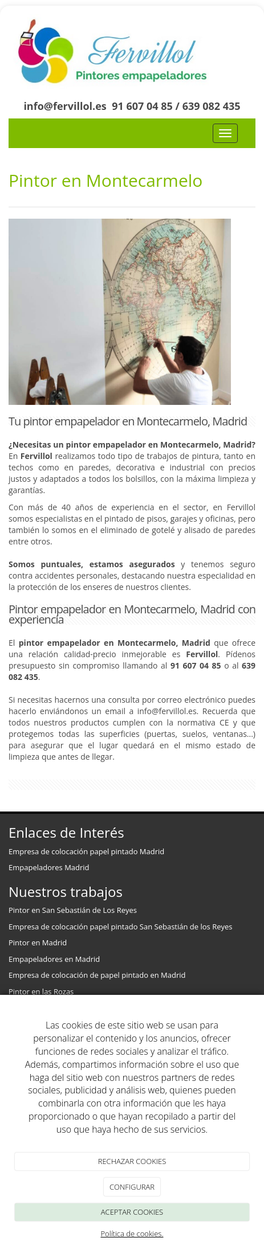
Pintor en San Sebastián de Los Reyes (73, 910)
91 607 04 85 (142, 106)
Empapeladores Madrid (49, 867)
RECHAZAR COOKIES (132, 1161)
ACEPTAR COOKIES (132, 1212)
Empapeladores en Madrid (55, 959)
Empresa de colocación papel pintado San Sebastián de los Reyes (120, 926)
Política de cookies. (131, 1233)
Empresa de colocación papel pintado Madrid (86, 851)
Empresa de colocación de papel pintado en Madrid (97, 975)
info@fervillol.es (64, 106)
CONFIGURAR (132, 1187)
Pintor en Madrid (38, 942)
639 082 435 (211, 106)
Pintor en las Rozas (41, 991)
